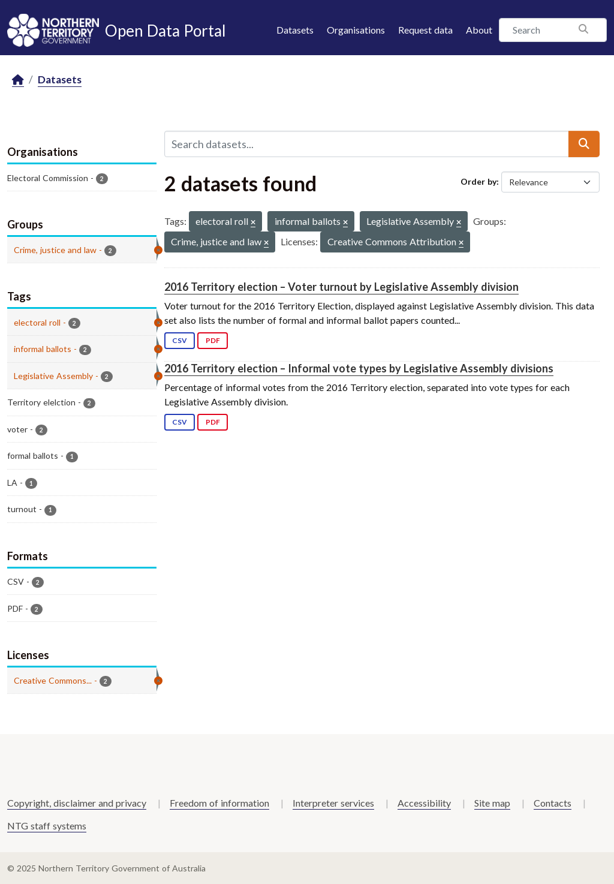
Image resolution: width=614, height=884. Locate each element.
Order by (478, 181)
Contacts (552, 802)
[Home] (18, 80)
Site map (492, 802)
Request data (425, 29)
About (479, 29)
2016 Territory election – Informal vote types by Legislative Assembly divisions (358, 368)
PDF (213, 340)
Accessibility (424, 802)
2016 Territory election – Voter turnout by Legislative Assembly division (341, 286)
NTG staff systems (46, 825)
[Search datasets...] (366, 144)
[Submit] (584, 144)
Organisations (356, 29)
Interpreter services (333, 802)
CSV (179, 340)
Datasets (295, 29)
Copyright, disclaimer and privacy (76, 802)
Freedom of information (219, 802)
